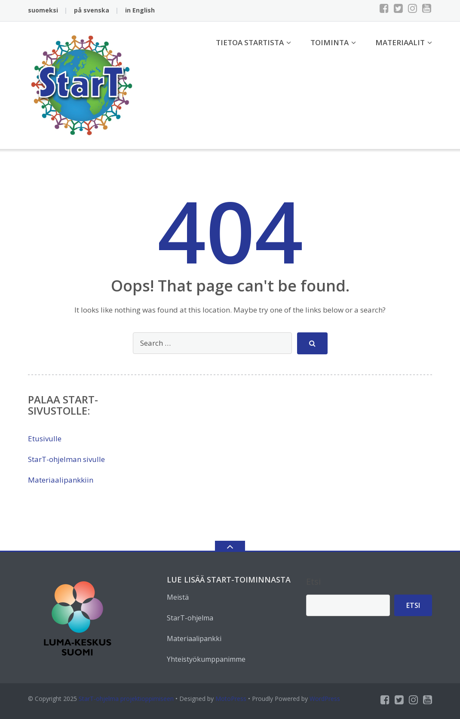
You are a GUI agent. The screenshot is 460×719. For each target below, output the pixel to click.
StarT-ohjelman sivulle (66, 459)
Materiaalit (400, 42)
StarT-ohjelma (190, 618)
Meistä (178, 597)
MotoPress (230, 698)
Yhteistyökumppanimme (206, 659)
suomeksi (43, 10)
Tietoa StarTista (250, 42)
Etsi (313, 581)
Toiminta (329, 42)
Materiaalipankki (194, 638)
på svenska (91, 10)
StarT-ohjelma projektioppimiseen (126, 698)
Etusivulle (44, 438)
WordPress (325, 698)
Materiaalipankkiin (60, 480)
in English (140, 10)
